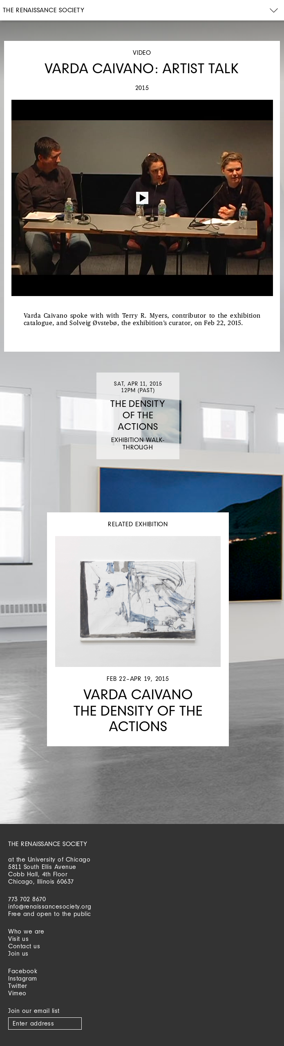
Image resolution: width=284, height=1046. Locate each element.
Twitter (17, 986)
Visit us (18, 939)
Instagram (22, 978)
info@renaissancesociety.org (50, 906)
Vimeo (17, 993)
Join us (18, 953)
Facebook (22, 971)
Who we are (26, 931)
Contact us (24, 946)
